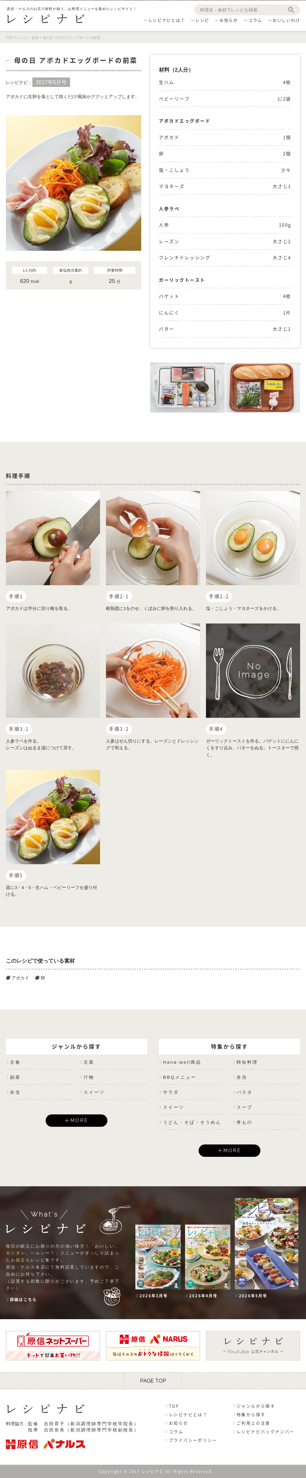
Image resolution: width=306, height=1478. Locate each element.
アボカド (17, 977)
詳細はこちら (23, 1300)
